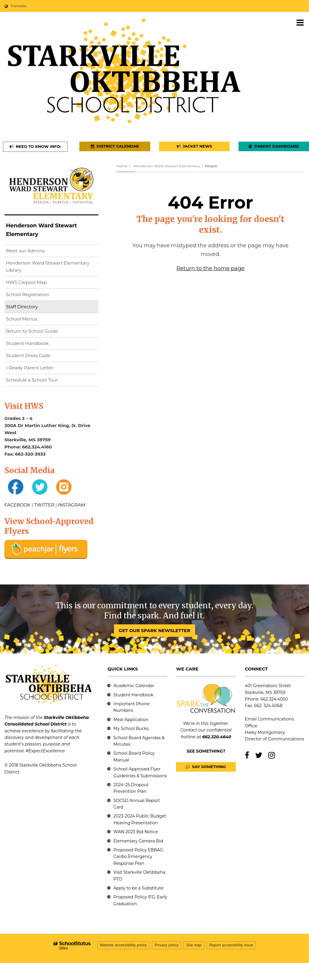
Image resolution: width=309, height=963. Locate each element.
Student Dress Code (28, 355)
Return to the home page (210, 268)
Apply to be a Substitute (138, 888)
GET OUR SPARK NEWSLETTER (154, 630)
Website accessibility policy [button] (123, 945)
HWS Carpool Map (36, 283)
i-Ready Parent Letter (29, 367)
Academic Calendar (133, 685)
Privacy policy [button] (166, 945)
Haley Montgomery (265, 732)
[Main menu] (300, 22)
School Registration (27, 294)
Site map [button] (193, 945)
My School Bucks (130, 728)
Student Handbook (27, 343)
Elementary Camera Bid (138, 841)
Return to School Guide (32, 331)
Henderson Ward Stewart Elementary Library (48, 268)
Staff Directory (22, 306)
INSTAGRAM (71, 505)
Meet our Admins (25, 251)
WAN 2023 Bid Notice (135, 831)
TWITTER (44, 505)
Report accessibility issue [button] (231, 945)
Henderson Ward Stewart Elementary (166, 166)
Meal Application (130, 719)
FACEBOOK (17, 505)
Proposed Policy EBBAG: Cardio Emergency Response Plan (138, 856)
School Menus (21, 319)
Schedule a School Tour (32, 380)
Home (121, 166)
